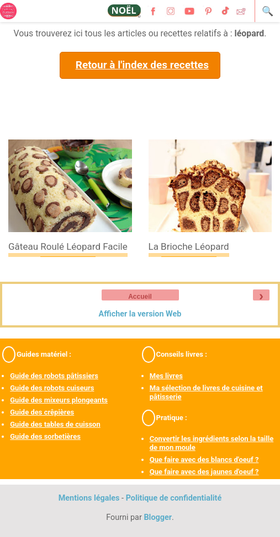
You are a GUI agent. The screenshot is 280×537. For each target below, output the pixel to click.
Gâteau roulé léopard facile (68, 246)
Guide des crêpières (42, 412)
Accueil (140, 296)
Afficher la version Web (140, 314)
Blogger (158, 517)
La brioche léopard (189, 246)
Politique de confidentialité (174, 498)
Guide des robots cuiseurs (52, 388)
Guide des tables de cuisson (55, 424)
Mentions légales (89, 498)
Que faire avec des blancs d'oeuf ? (204, 459)
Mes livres (166, 376)
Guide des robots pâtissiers (54, 376)
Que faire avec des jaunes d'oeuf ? (204, 472)
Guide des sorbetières (45, 436)
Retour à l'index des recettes (142, 64)
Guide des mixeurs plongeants (59, 400)
